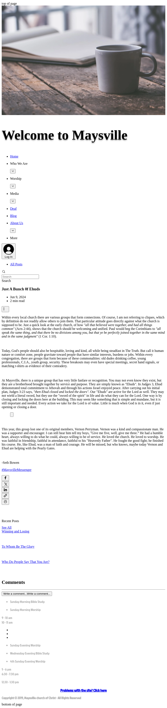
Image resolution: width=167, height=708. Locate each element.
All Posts (16, 264)
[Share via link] (5, 496)
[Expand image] (11, 414)
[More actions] (5, 309)
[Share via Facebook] (5, 478)
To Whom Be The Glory (18, 546)
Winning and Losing (15, 531)
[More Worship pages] (13, 186)
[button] (87, 164)
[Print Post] (5, 502)
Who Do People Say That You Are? (25, 562)
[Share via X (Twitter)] (5, 484)
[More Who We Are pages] (13, 171)
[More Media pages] (13, 201)
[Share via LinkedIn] (5, 490)
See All (7, 527)
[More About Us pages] (13, 230)
